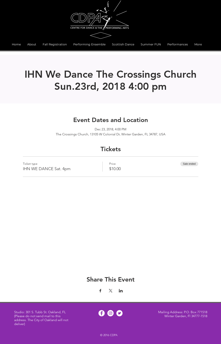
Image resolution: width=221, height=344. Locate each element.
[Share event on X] (111, 290)
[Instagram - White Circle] (110, 313)
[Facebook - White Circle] (101, 313)
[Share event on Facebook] (100, 290)
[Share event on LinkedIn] (121, 290)
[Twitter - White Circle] (119, 313)
